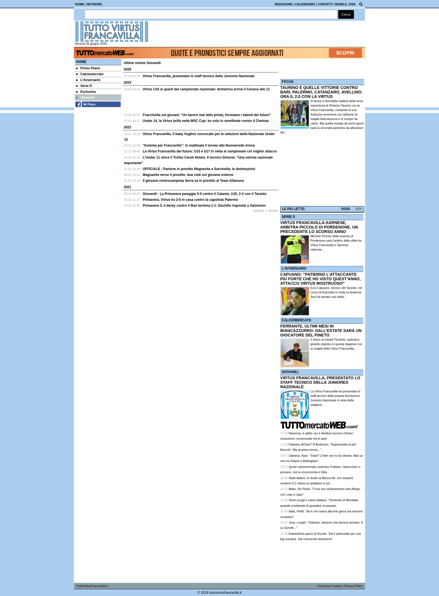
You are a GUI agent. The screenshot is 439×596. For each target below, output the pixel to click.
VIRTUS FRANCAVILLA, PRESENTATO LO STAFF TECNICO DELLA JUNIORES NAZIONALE (320, 382)
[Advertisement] (322, 170)
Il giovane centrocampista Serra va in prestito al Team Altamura (193, 181)
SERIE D (288, 217)
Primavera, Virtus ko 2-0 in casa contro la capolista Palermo (190, 200)
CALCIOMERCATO (296, 320)
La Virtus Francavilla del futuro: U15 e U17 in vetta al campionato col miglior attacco (210, 151)
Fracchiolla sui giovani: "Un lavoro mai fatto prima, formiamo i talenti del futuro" (207, 115)
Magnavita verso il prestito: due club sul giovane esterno (188, 175)
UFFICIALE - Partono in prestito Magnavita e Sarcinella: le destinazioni (199, 169)
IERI (359, 209)
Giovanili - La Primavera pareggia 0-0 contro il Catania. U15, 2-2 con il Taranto (205, 194)
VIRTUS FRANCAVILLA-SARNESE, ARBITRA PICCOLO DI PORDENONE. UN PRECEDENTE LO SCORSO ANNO (319, 227)
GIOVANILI (290, 372)
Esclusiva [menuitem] (86, 92)
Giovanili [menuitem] (85, 98)
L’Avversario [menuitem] (88, 80)
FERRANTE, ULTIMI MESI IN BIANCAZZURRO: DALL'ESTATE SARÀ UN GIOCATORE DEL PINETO (321, 330)
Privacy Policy (353, 586)
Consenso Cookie (329, 586)
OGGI (345, 209)
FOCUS (287, 82)
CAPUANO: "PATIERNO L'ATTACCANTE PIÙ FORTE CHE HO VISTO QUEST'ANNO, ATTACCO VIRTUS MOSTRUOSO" (320, 279)
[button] (346, 14)
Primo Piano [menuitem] (88, 68)
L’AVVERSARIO (294, 268)
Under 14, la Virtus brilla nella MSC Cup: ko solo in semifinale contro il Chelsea (206, 121)
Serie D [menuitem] (84, 86)
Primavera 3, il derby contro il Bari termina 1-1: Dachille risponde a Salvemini (204, 206)
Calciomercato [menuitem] (90, 74)
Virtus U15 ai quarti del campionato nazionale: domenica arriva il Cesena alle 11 (206, 89)
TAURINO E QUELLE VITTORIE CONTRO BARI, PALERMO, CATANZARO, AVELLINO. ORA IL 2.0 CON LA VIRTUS (321, 92)
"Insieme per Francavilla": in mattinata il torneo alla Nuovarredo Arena (199, 145)
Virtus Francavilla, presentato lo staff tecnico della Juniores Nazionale (198, 76)
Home (81, 62)
